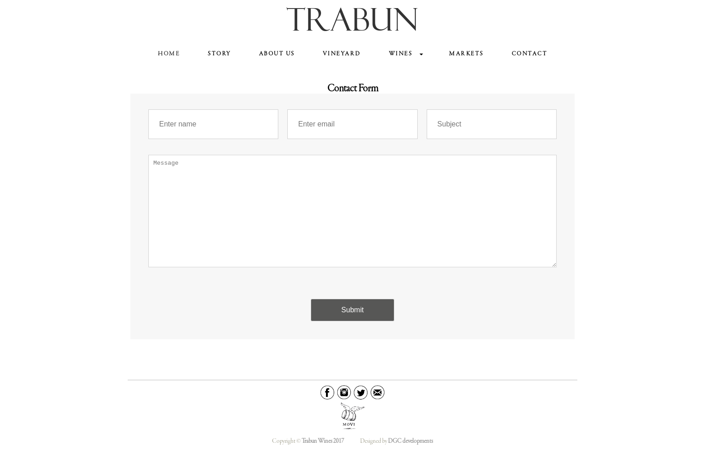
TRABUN (352, 22)
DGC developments (410, 441)
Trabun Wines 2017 (323, 441)
